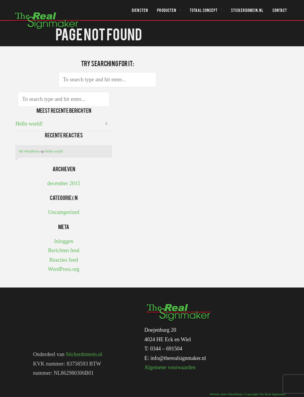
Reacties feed (63, 260)
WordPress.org (64, 269)
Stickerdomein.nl (247, 10)
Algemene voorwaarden (169, 367)
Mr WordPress (29, 151)
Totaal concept (204, 10)
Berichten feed (63, 250)
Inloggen (63, 241)
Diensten (140, 10)
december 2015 (63, 183)
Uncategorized (63, 212)
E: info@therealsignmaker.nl (175, 358)
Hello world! (29, 124)
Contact (280, 10)
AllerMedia (235, 394)
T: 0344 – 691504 (163, 349)
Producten (166, 10)
